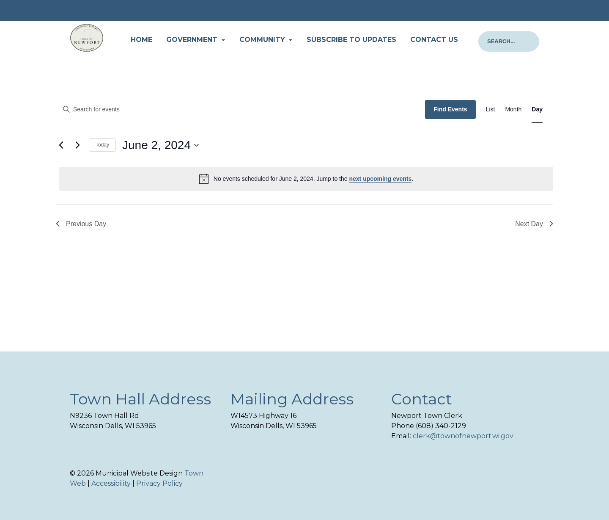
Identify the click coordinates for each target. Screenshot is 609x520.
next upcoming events (380, 178)
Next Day (534, 223)
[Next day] (77, 145)
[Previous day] (61, 145)
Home (141, 40)
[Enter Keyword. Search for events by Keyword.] (240, 109)
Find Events (450, 109)
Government (192, 40)
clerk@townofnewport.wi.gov (463, 436)
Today (102, 145)
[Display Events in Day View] (537, 109)
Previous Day (81, 223)
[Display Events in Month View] (513, 109)
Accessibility (111, 483)
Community (263, 40)
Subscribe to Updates (351, 40)
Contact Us (434, 40)
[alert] (306, 179)
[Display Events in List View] (490, 109)
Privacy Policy (159, 483)
